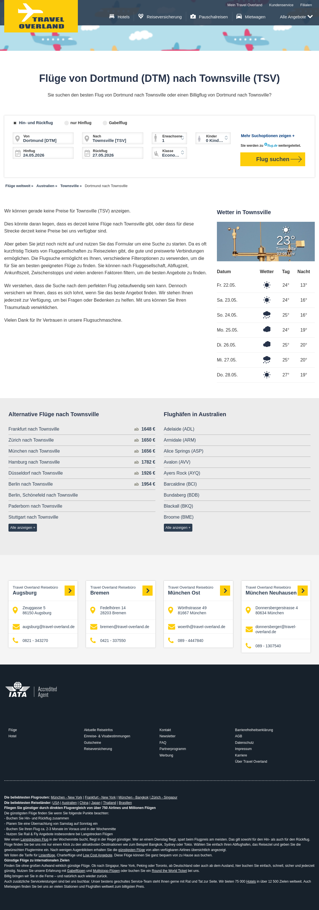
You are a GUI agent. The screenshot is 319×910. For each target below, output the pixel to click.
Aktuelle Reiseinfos (98, 730)
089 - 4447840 (185, 640)
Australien (69, 803)
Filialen (306, 5)
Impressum (243, 749)
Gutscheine (92, 743)
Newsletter (168, 736)
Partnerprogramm (173, 749)
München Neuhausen (277, 590)
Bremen (121, 590)
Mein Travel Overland (244, 5)
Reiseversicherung (160, 16)
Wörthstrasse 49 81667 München (187, 610)
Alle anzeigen (21, 527)
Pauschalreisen (209, 16)
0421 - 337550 (108, 640)
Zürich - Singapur (163, 797)
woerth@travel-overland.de (196, 626)
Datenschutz (244, 743)
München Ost (199, 590)
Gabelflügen (76, 871)
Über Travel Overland (251, 762)
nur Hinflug (81, 122)
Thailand (109, 803)
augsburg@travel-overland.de (44, 626)
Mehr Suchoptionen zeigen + (267, 135)
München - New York (66, 797)
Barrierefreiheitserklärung (254, 730)
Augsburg (44, 590)
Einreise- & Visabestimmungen (107, 736)
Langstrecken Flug (35, 839)
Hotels (119, 16)
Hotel (12, 736)
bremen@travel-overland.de (119, 626)
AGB (238, 736)
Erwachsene (172, 136)
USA (55, 803)
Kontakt (165, 730)
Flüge (12, 730)
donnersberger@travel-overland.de (271, 629)
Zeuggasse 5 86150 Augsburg (32, 610)
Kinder (211, 136)
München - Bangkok (133, 797)
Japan (95, 803)
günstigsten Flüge (131, 850)
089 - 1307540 (263, 645)
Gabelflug (118, 122)
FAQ (163, 743)
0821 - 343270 (30, 640)
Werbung (166, 755)
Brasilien (125, 803)
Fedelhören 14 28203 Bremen (108, 610)
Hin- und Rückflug (36, 122)
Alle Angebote (296, 17)
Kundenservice (281, 5)
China (84, 803)
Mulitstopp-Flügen (106, 871)
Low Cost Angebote (97, 855)
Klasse (167, 151)
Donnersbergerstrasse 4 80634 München (272, 610)
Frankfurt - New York (100, 797)
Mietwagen (250, 16)
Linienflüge (47, 855)
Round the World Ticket (169, 871)
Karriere (241, 755)
